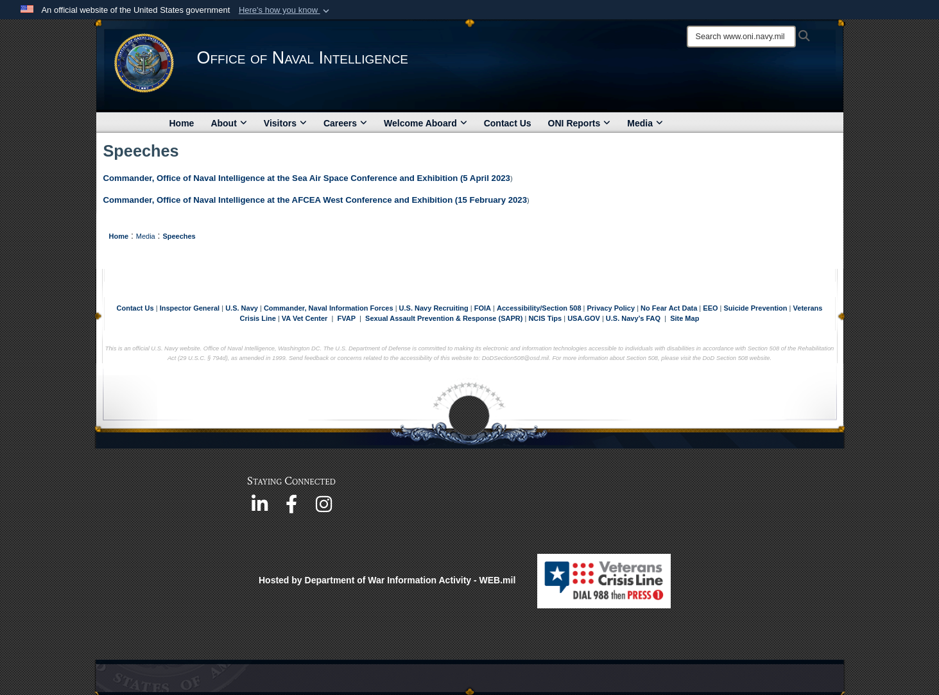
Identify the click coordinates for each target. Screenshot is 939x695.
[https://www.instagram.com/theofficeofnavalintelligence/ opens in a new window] (323, 508)
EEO (711, 308)
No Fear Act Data (669, 308)
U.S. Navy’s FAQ (633, 318)
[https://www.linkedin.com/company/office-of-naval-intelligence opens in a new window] (259, 508)
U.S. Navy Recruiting (434, 308)
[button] (285, 10)
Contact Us (507, 123)
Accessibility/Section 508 (540, 308)
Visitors (285, 123)
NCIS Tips (546, 318)
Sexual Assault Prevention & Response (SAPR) (443, 318)
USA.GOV (584, 318)
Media (645, 123)
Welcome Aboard (425, 123)
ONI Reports (579, 123)
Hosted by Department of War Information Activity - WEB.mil (387, 580)
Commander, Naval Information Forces (328, 308)
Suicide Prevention (756, 308)
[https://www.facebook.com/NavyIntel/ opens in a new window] (291, 508)
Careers (345, 123)
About (228, 123)
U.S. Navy (241, 308)
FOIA (482, 308)
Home (181, 123)
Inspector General (190, 308)
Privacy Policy (611, 308)
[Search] (741, 36)
